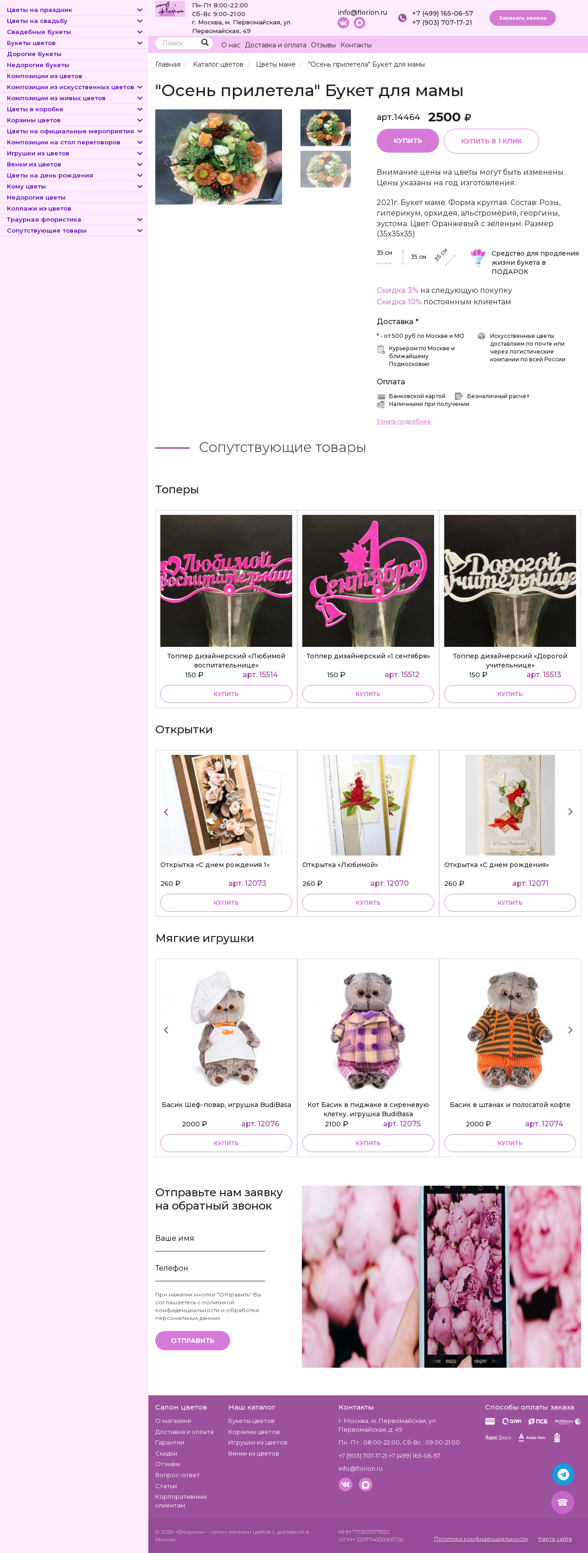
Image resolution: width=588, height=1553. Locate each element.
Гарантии (169, 1442)
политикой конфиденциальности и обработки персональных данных (207, 1310)
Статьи (166, 1486)
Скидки (166, 1453)
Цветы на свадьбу (75, 20)
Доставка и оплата (275, 45)
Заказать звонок (523, 18)
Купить (408, 141)
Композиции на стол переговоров (75, 142)
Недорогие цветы (36, 197)
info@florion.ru (362, 12)
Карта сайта (555, 1538)
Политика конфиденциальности (481, 1538)
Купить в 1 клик (491, 141)
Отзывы (323, 45)
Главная (168, 64)
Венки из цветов (75, 164)
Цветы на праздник (75, 9)
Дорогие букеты (34, 53)
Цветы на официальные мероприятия (75, 131)
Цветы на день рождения (75, 175)
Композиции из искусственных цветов (75, 87)
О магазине (173, 1420)
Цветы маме (276, 64)
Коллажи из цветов (39, 208)
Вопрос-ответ (177, 1475)
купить (226, 694)
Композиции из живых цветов (75, 98)
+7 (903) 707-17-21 (442, 22)
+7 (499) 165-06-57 (442, 13)
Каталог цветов (218, 64)
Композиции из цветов (44, 76)
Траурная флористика (75, 219)
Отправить (193, 1340)
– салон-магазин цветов (239, 1531)
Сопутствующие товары (75, 230)
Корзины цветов (75, 120)
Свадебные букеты (75, 31)
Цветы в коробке (75, 109)
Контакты (356, 45)
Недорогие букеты (38, 65)
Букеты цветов (75, 42)
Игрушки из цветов (75, 153)
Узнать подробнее (404, 421)
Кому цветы (75, 186)
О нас (230, 45)
